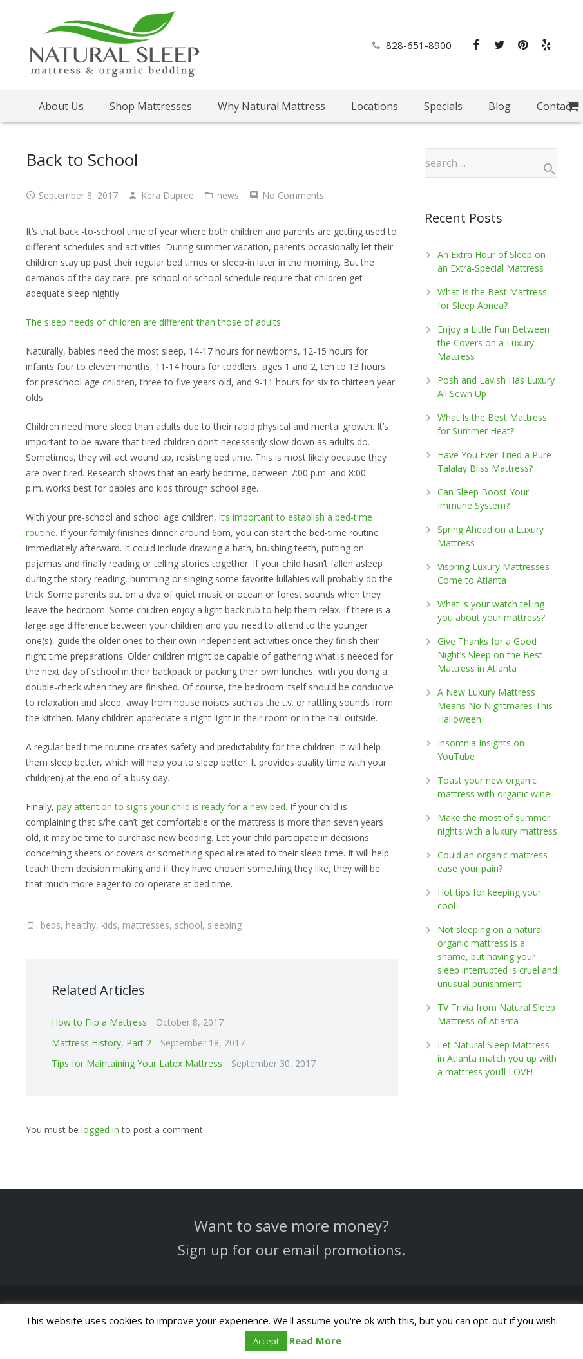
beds (51, 925)
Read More (315, 1340)
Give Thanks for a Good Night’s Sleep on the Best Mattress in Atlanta (489, 654)
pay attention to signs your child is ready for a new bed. (172, 806)
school (188, 925)
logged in (100, 1129)
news (228, 195)
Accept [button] (266, 1341)
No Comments (293, 195)
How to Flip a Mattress (99, 1022)
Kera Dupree (167, 195)
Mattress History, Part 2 (101, 1043)
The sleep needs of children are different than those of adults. (154, 322)
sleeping (224, 925)
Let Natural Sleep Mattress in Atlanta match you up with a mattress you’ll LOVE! (497, 1058)
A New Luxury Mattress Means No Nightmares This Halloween (495, 705)
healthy (81, 925)
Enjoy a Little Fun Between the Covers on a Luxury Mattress (493, 342)
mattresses (145, 925)
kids (109, 925)
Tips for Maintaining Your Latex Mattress (137, 1063)
